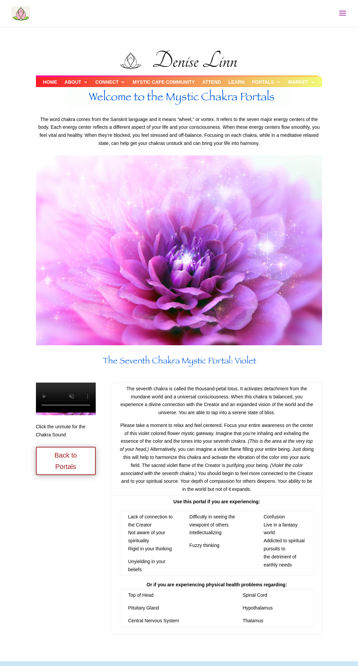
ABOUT (72, 82)
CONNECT (107, 82)
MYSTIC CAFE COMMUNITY (164, 82)
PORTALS (263, 82)
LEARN (236, 82)
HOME (50, 82)
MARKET (298, 82)
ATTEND (211, 82)
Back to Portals (65, 461)
